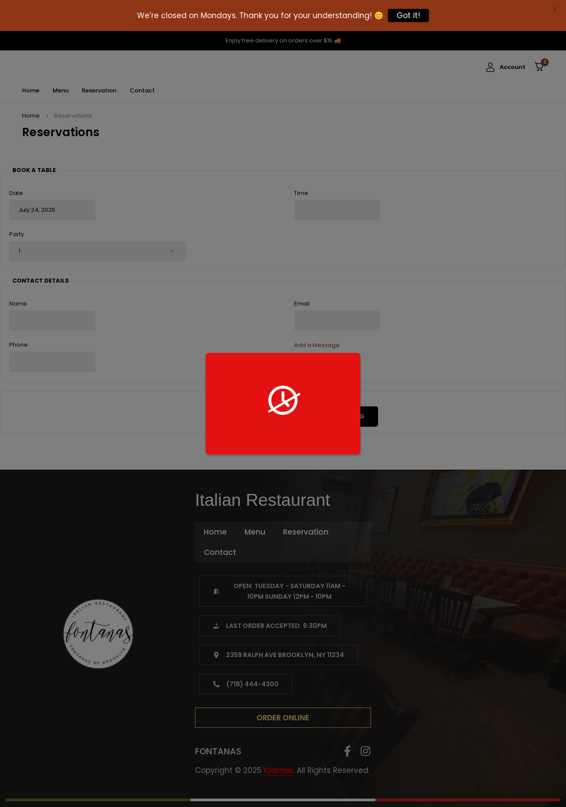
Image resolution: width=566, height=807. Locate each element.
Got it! (408, 15)
